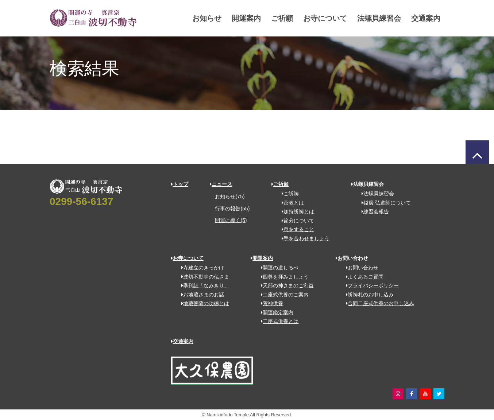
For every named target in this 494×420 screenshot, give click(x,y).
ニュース (221, 184)
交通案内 (412, 18)
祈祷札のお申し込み (367, 295)
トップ (179, 184)
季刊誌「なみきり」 (202, 285)
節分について (295, 220)
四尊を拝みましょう (282, 277)
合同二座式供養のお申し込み (377, 303)
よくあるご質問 (362, 277)
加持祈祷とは (295, 211)
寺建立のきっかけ (200, 268)
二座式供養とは (277, 321)
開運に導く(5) (231, 220)
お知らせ (193, 18)
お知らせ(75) (229, 196)
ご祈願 (269, 18)
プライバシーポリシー (370, 285)
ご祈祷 (288, 194)
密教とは (290, 203)
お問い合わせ (359, 268)
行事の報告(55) (232, 208)
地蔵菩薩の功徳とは (202, 303)
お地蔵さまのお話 (200, 295)
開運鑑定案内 (274, 312)
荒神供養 (269, 303)
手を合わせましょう (303, 238)
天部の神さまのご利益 (285, 285)
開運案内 (233, 18)
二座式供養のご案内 (282, 295)
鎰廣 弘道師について (383, 203)
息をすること (295, 229)
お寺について (312, 18)
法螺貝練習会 (366, 18)
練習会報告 (372, 211)
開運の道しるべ (277, 268)
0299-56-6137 (81, 201)
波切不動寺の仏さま (202, 277)
